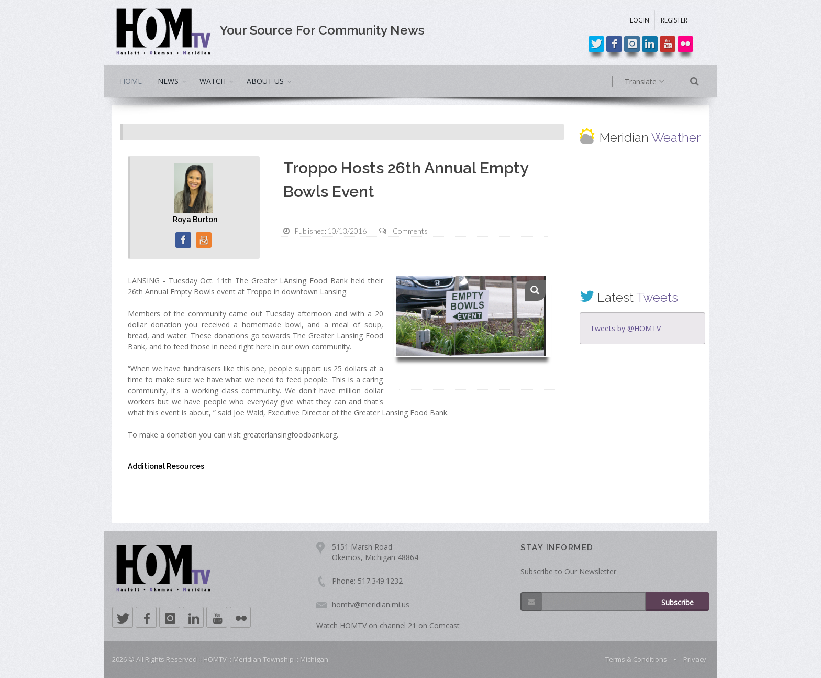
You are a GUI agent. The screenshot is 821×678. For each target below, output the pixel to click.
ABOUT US (265, 81)
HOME (131, 81)
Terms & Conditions (636, 659)
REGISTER (674, 20)
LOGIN (639, 20)
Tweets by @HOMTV (625, 328)
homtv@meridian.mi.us (370, 604)
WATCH (212, 81)
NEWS (168, 81)
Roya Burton (195, 219)
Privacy (694, 659)
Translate (655, 81)
